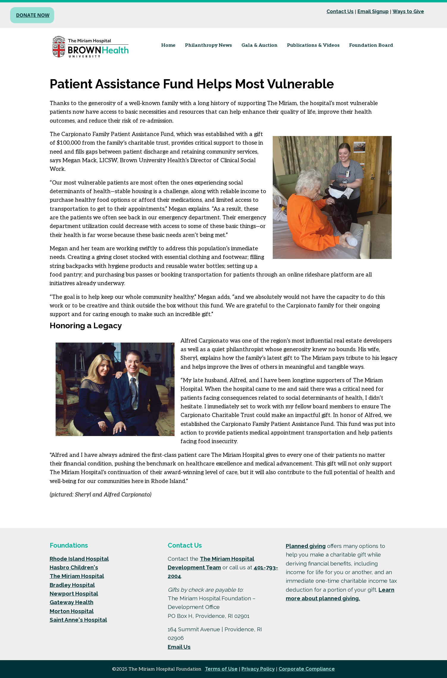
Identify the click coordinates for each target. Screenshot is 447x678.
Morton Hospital (72, 611)
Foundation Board (371, 45)
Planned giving (306, 546)
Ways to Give (408, 11)
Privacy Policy (258, 669)
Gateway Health (71, 602)
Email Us (179, 646)
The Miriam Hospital (77, 576)
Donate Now (32, 15)
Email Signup (373, 11)
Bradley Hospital (72, 585)
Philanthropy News (208, 45)
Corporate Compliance (307, 669)
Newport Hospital (74, 593)
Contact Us (340, 11)
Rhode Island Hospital (79, 558)
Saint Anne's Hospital (78, 619)
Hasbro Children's (74, 567)
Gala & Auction (259, 45)
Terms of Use (221, 669)
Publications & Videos (313, 45)
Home (168, 45)
